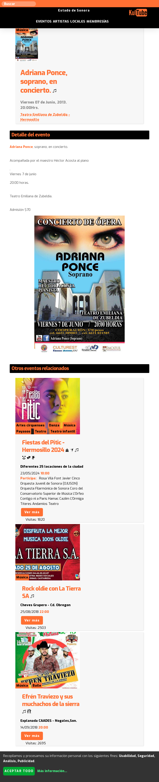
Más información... (52, 771)
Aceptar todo (19, 771)
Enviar (30, 712)
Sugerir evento (72, 731)
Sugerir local (46, 731)
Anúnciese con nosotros (107, 731)
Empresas (76, 736)
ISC (132, 731)
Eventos (64, 14)
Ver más (93, 426)
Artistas (82, 14)
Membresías (118, 14)
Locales (98, 14)
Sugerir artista (20, 731)
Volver (20, 576)
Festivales (96, 736)
